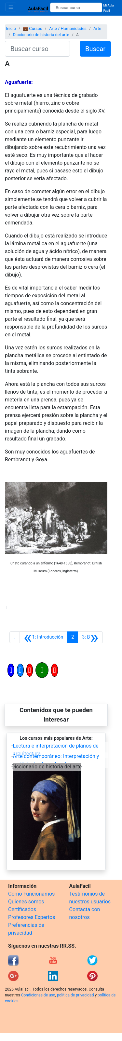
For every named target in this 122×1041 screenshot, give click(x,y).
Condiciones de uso (38, 995)
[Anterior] (44, 637)
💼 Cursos (32, 28)
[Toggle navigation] (10, 7)
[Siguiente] (90, 637)
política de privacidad (75, 995)
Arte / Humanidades (68, 28)
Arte (97, 28)
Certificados (22, 909)
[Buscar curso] (76, 7)
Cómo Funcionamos (31, 894)
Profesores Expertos (31, 917)
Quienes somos (26, 902)
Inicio (11, 28)
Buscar (95, 49)
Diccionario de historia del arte (41, 34)
